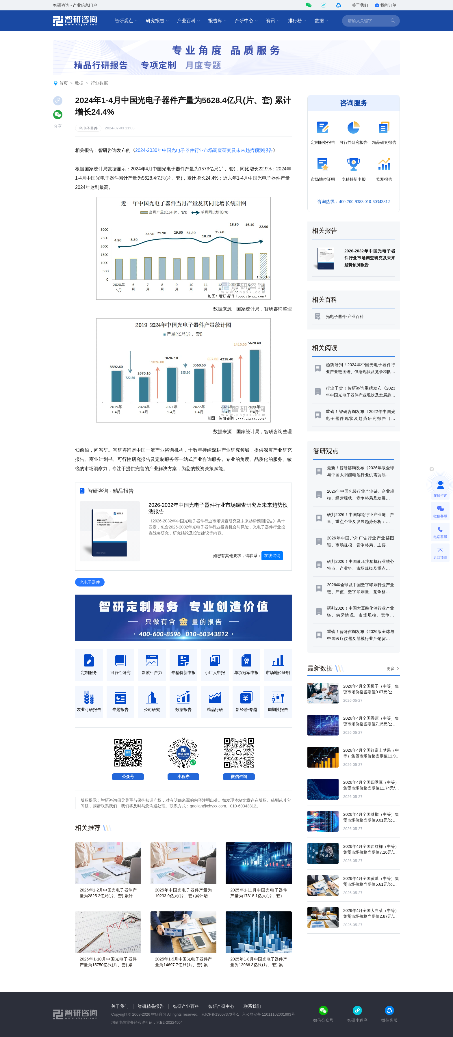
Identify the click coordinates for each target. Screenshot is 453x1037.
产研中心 (246, 21)
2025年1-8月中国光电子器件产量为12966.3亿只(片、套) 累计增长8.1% (258, 965)
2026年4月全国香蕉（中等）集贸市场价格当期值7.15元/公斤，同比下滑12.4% (371, 724)
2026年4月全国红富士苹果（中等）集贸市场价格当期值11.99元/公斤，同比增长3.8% (371, 756)
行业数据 (99, 83)
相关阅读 (324, 347)
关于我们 (360, 5)
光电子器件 (88, 128)
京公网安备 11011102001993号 (268, 1014)
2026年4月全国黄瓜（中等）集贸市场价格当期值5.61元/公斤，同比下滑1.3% (371, 884)
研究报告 (157, 21)
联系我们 (252, 1006)
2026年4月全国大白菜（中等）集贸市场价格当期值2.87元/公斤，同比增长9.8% (371, 916)
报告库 (217, 21)
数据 (321, 21)
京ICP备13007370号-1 (220, 1014)
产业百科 (188, 21)
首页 (63, 83)
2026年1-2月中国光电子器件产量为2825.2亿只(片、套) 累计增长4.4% (108, 896)
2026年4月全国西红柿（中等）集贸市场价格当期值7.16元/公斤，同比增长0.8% (371, 852)
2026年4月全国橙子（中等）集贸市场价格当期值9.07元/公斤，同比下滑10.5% (371, 692)
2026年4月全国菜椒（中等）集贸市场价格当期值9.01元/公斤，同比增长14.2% (371, 820)
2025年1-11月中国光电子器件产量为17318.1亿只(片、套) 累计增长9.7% (258, 896)
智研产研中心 (221, 1006)
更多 (391, 668)
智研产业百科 (186, 1006)
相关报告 (324, 230)
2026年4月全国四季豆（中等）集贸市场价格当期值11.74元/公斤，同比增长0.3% (371, 788)
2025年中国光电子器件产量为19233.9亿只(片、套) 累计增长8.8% (183, 896)
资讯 (273, 21)
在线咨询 (272, 555)
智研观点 (126, 21)
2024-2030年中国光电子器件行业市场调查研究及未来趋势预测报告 (204, 150)
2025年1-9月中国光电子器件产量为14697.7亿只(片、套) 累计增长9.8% (183, 965)
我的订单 (385, 5)
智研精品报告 (151, 1006)
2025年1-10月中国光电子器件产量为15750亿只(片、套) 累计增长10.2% (108, 965)
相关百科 (324, 299)
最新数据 (320, 668)
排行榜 (297, 21)
